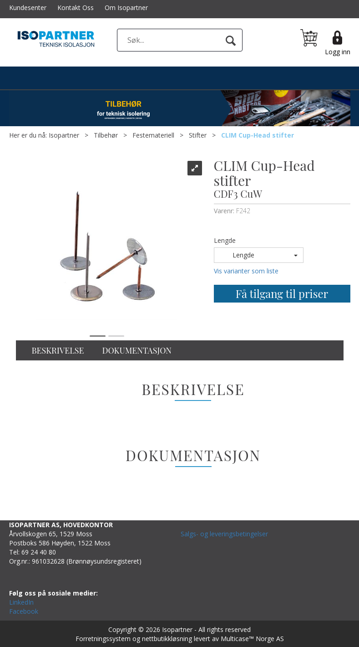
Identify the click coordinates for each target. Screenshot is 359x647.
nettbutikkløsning (167, 638)
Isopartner (64, 135)
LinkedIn (21, 602)
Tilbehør (106, 135)
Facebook (23, 611)
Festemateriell (153, 135)
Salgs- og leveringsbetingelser (224, 533)
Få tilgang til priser (282, 293)
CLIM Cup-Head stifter (257, 135)
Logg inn (337, 51)
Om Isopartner (126, 7)
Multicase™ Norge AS (252, 638)
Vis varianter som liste (246, 271)
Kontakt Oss (75, 7)
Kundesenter (27, 7)
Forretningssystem (103, 638)
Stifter (198, 135)
